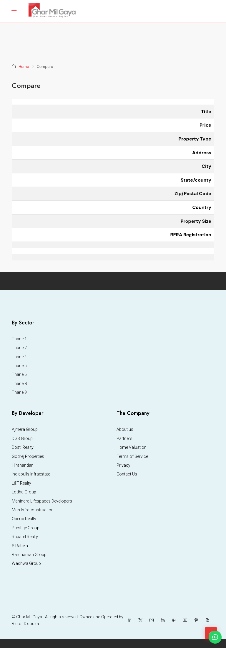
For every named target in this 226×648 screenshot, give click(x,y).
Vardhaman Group (29, 554)
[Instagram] (152, 620)
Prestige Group (25, 527)
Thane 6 (19, 374)
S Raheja (20, 545)
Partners (124, 438)
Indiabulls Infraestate (31, 474)
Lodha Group (24, 492)
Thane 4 (19, 356)
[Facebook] (130, 620)
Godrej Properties (28, 456)
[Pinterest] (197, 620)
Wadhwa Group (26, 563)
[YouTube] (186, 620)
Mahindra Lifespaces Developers (42, 501)
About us (125, 429)
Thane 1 (19, 338)
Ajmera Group (25, 429)
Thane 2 (19, 347)
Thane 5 (19, 365)
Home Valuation (132, 447)
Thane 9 (19, 392)
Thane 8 (19, 383)
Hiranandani (23, 465)
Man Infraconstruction (33, 510)
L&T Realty (21, 483)
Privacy (123, 465)
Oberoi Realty (24, 518)
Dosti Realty (23, 447)
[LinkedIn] (164, 620)
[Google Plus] (175, 620)
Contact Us (127, 474)
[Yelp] (208, 620)
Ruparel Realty (25, 536)
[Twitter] (141, 620)
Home (24, 66)
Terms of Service (132, 456)
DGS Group (22, 438)
